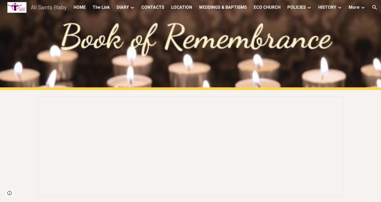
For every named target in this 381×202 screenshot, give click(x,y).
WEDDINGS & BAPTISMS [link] (223, 7)
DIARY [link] (123, 7)
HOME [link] (80, 7)
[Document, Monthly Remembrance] (190, 146)
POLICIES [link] (296, 7)
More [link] (354, 7)
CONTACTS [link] (152, 7)
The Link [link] (101, 7)
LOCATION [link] (181, 7)
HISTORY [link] (327, 7)
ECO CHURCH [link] (267, 7)
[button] (374, 7)
